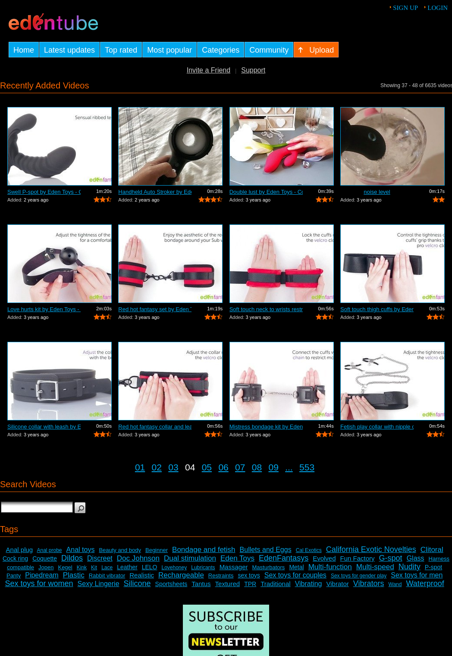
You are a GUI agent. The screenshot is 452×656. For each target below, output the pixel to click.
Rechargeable (181, 575)
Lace (107, 568)
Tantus (200, 583)
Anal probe (49, 550)
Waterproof (425, 583)
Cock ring (15, 558)
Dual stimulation (190, 558)
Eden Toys (237, 558)
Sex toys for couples (295, 575)
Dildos (72, 558)
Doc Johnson (138, 558)
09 (274, 467)
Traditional (275, 583)
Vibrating (308, 583)
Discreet (100, 558)
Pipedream (41, 575)
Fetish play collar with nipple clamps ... (377, 426)
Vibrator (337, 583)
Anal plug (19, 549)
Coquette (44, 558)
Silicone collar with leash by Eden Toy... (44, 426)
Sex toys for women (39, 583)
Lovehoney (174, 568)
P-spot (433, 567)
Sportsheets (171, 583)
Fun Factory (357, 558)
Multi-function (330, 567)
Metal (296, 567)
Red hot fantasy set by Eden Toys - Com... (154, 309)
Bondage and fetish (203, 550)
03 (173, 467)
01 (140, 467)
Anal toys (80, 549)
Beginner (156, 550)
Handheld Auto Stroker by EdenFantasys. (154, 192)
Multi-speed (375, 567)
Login (437, 7)
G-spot (390, 558)
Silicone (137, 583)
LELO (149, 567)
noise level (377, 192)
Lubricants (203, 568)
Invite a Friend (208, 70)
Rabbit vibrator (107, 575)
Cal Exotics (309, 550)
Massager (234, 567)
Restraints (221, 575)
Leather (127, 567)
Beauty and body (120, 550)
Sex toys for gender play (358, 576)
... (289, 467)
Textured (227, 583)
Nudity (410, 566)
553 (306, 467)
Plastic (74, 575)
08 (257, 467)
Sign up (405, 7)
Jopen (45, 567)
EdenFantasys (283, 558)
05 (207, 467)
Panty (13, 575)
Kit (94, 568)
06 (223, 467)
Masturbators (268, 567)
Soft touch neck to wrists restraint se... (266, 309)
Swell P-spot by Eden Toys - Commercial (44, 192)
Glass (415, 558)
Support (253, 70)
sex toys (249, 575)
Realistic (141, 575)
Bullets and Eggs (266, 549)
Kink (82, 568)
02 (157, 467)
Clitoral (432, 550)
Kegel (65, 567)
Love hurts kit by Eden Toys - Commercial (44, 309)
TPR (250, 583)
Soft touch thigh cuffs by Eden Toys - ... (377, 309)
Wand (395, 584)
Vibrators (368, 583)
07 (240, 467)
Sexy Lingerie (98, 583)
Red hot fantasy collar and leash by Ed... (154, 426)
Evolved (324, 558)
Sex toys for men (417, 575)
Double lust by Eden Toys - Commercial (266, 192)
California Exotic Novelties (371, 549)
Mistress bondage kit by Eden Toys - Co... (266, 426)
